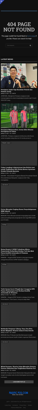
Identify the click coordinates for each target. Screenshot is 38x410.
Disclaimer (15, 405)
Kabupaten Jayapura (6, 142)
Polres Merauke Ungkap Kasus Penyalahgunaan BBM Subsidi (18, 210)
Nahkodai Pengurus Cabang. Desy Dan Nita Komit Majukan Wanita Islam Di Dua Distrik (17, 329)
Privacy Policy (23, 405)
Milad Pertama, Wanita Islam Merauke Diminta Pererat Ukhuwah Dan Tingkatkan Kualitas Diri (18, 367)
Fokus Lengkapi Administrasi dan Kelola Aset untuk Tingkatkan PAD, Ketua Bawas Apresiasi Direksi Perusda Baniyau (18, 169)
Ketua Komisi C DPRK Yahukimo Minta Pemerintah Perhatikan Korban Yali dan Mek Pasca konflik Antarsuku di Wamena (17, 251)
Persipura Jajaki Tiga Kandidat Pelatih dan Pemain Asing (16, 90)
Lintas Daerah (5, 184)
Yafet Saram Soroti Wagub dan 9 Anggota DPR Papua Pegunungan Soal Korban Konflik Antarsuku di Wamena (18, 291)
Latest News (7, 59)
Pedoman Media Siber (16, 407)
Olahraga (4, 105)
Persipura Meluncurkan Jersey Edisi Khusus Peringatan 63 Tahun (17, 130)
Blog (24, 407)
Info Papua (4, 224)
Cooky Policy (8, 405)
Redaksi (30, 405)
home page (31, 36)
